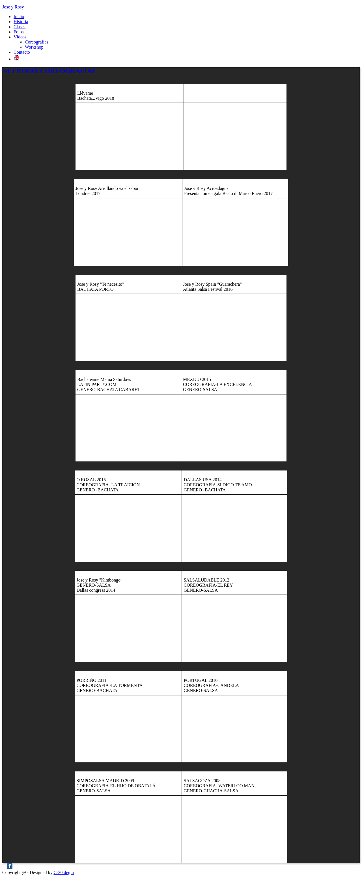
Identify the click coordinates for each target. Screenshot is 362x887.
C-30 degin (63, 872)
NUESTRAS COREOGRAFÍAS (49, 71)
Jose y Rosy (13, 7)
